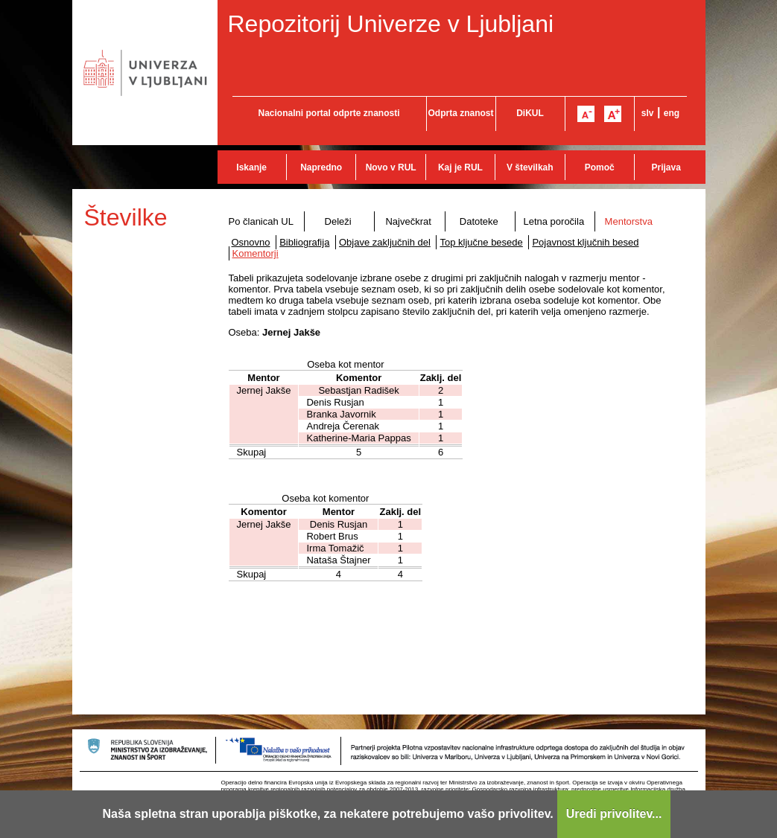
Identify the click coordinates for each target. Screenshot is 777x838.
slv (647, 113)
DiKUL (530, 113)
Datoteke (479, 221)
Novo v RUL (391, 167)
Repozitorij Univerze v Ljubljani (391, 23)
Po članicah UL (261, 221)
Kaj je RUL (460, 167)
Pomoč (600, 167)
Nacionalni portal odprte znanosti (328, 113)
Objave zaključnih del (385, 242)
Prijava (666, 167)
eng (671, 113)
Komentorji (255, 253)
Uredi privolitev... (614, 813)
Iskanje (251, 167)
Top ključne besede (481, 242)
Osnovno (251, 242)
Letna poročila (553, 221)
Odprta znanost (460, 113)
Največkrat (408, 221)
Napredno (321, 167)
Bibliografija (304, 242)
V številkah (530, 167)
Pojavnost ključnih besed (585, 242)
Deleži (338, 221)
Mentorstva (629, 221)
